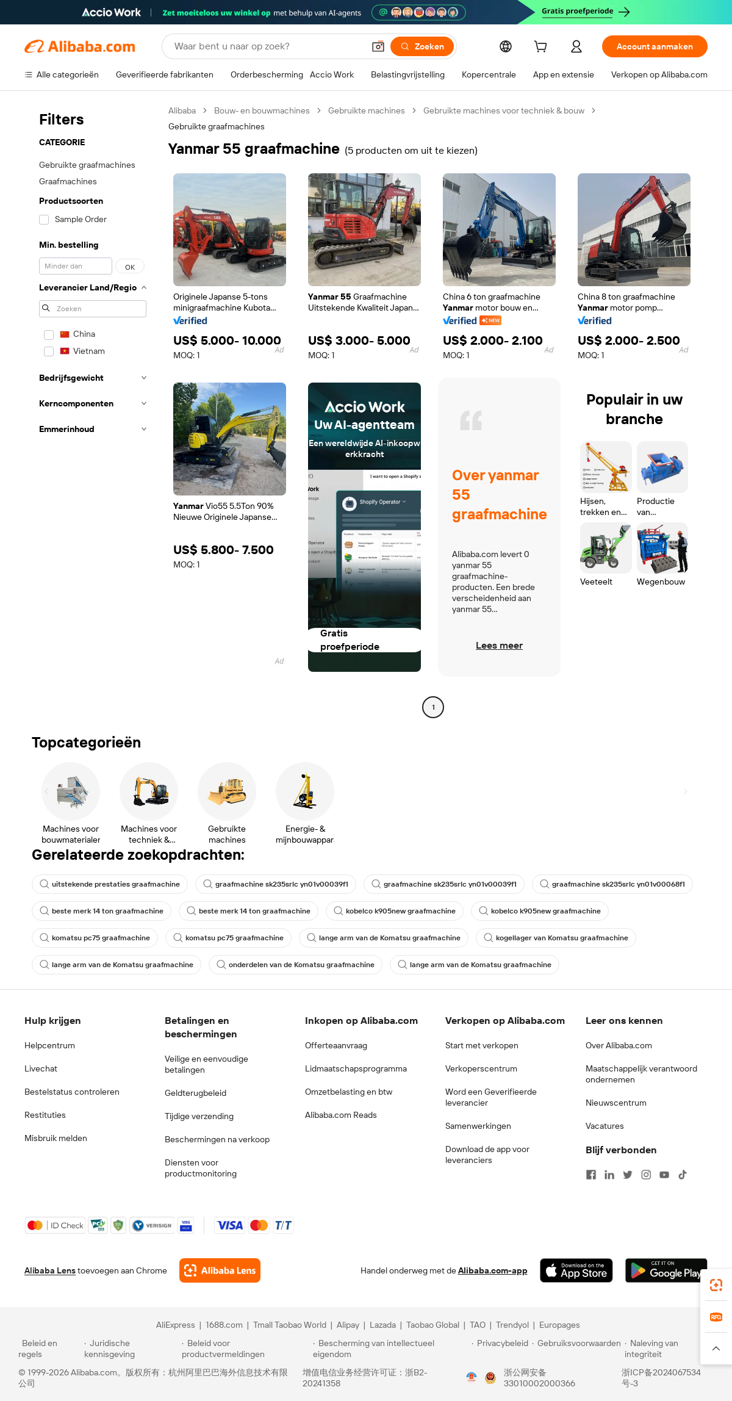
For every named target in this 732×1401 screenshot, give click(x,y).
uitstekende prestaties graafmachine (110, 884)
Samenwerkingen (478, 1126)
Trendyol (512, 1325)
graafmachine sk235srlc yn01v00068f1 (612, 884)
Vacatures (605, 1126)
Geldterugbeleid (195, 1093)
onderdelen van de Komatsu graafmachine (296, 965)
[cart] (543, 48)
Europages (559, 1325)
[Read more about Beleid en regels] (49, 1349)
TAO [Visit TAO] (478, 1325)
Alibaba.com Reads (341, 1115)
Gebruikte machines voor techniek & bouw (503, 110)
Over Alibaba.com (619, 1045)
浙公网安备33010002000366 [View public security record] (539, 1377)
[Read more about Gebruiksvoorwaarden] (576, 1349)
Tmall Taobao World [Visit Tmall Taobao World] (289, 1325)
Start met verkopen (481, 1045)
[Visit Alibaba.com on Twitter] (627, 1174)
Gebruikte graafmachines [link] (216, 126)
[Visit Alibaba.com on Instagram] (645, 1174)
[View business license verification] (471, 1378)
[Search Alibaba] (267, 46)
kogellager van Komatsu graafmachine (556, 938)
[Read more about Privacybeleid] (500, 1349)
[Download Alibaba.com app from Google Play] (666, 1270)
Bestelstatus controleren (72, 1092)
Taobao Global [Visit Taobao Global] (432, 1325)
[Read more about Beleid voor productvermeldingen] (245, 1349)
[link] (716, 1285)
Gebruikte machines (366, 110)
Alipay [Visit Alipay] (348, 1325)
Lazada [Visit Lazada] (383, 1325)
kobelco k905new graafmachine (395, 911)
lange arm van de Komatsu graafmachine (384, 938)
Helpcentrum (49, 1045)
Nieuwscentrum (616, 1102)
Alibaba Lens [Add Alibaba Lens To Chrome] (50, 1270)
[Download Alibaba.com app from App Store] (576, 1270)
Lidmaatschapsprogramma (356, 1068)
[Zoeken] (422, 46)
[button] (378, 46)
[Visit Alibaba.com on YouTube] (664, 1174)
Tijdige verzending (199, 1116)
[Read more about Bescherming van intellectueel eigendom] (390, 1349)
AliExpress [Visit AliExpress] (175, 1325)
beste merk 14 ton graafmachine (101, 911)
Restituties (45, 1115)
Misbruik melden (55, 1138)
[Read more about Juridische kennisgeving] (131, 1349)
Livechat (40, 1068)
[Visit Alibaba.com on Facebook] (591, 1174)
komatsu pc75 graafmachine (95, 938)
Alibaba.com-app (493, 1270)
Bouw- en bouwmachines (262, 110)
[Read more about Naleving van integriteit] (669, 1349)
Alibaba (182, 110)
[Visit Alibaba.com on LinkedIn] (609, 1174)
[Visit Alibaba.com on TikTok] (682, 1174)
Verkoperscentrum (481, 1068)
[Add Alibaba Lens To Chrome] (219, 1270)
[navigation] (93, 410)
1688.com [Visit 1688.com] (224, 1325)
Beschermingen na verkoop (217, 1139)
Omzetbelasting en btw (348, 1092)
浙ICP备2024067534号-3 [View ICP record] (661, 1377)
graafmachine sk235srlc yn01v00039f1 (275, 884)
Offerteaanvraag (336, 1045)
